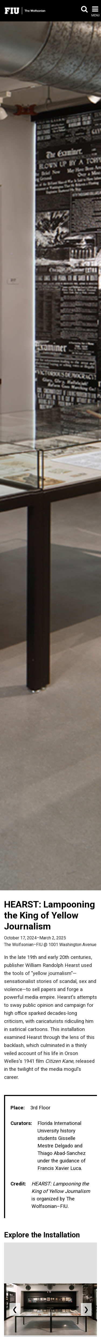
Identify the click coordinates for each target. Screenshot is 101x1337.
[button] (84, 12)
